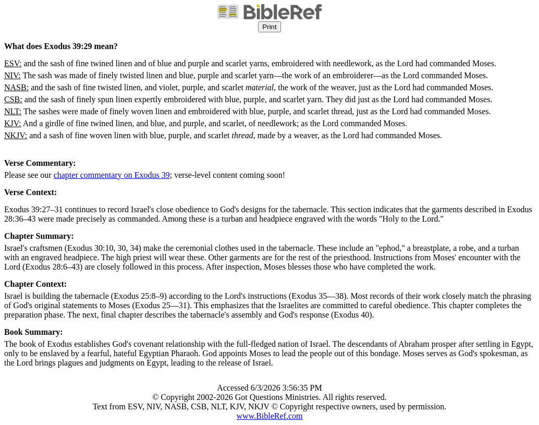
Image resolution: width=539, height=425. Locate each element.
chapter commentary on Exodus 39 (112, 175)
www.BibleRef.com (270, 415)
